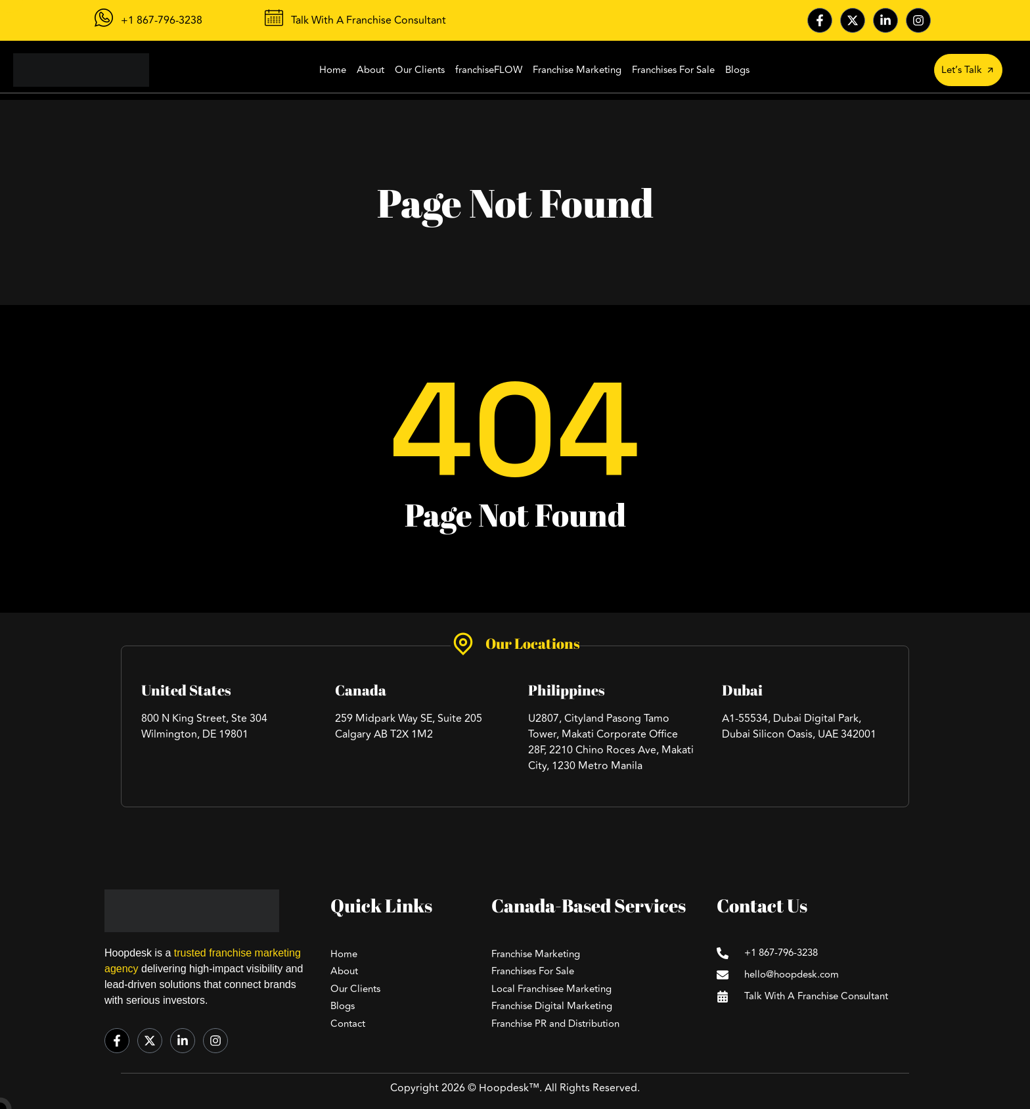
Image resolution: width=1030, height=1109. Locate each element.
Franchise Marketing (577, 70)
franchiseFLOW (488, 70)
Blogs (737, 70)
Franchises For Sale (673, 70)
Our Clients (420, 70)
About (370, 70)
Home (332, 70)
